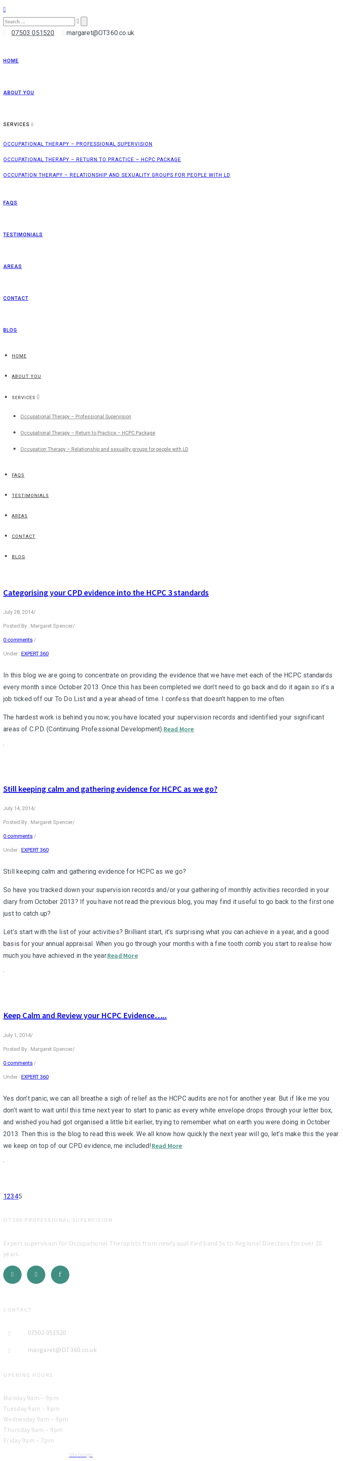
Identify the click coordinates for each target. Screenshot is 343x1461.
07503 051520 (32, 33)
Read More (179, 729)
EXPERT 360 (35, 654)
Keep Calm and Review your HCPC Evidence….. (85, 1015)
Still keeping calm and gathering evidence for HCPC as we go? (110, 789)
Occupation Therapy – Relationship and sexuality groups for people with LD (116, 175)
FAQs (10, 203)
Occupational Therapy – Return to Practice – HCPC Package (92, 159)
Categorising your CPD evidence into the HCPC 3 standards (106, 592)
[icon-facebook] (60, 1275)
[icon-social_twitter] (14, 1275)
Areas (12, 266)
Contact (16, 298)
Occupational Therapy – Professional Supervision (78, 144)
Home (11, 61)
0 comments (18, 640)
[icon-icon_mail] (63, 33)
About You (18, 92)
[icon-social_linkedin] (38, 1275)
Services (16, 124)
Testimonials (23, 235)
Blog (10, 330)
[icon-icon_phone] (6, 33)
